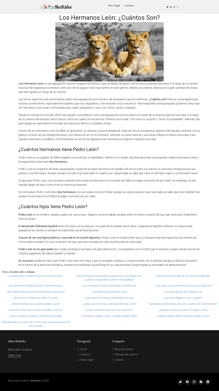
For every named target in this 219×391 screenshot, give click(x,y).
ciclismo (118, 359)
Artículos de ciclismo (125, 354)
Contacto (129, 5)
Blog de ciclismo (122, 349)
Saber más (14, 355)
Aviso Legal (114, 5)
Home (82, 349)
